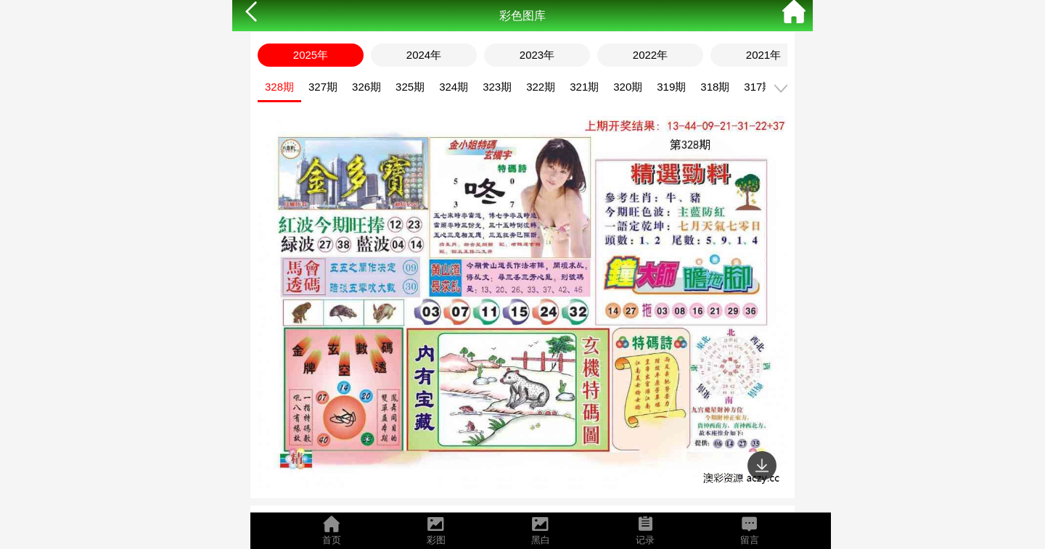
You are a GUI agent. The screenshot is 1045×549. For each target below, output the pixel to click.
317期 (758, 87)
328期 (279, 87)
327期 (322, 87)
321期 (584, 87)
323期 (497, 87)
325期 (410, 87)
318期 (714, 87)
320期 (627, 87)
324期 (453, 87)
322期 (540, 87)
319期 (671, 87)
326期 (366, 87)
